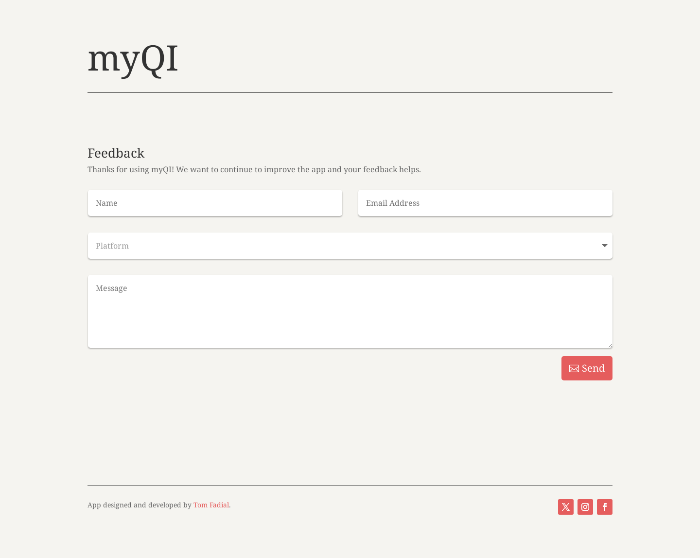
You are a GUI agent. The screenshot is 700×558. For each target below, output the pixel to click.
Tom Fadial (211, 504)
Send (593, 368)
